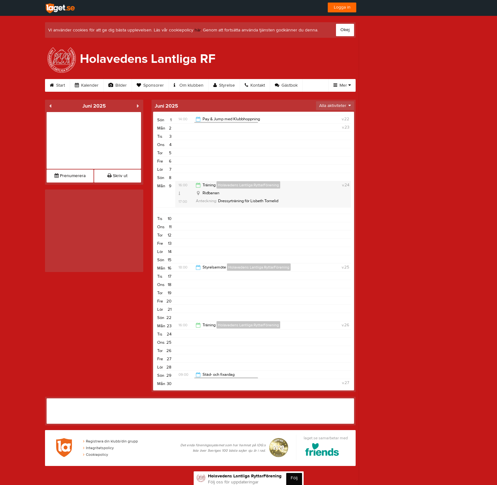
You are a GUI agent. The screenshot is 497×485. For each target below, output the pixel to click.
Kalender (87, 85)
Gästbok (286, 85)
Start (57, 85)
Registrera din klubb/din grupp (110, 441)
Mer (342, 85)
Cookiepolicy (95, 454)
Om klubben (188, 85)
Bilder (117, 85)
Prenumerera (70, 176)
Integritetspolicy (98, 447)
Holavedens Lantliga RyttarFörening (248, 185)
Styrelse (224, 85)
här (198, 30)
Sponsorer (150, 85)
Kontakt (255, 85)
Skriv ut (117, 176)
